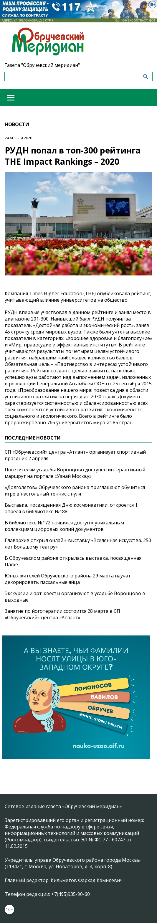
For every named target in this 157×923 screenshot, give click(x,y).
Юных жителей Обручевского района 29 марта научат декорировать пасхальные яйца (68, 578)
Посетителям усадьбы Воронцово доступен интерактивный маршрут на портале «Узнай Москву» (75, 472)
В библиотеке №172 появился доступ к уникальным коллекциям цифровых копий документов (64, 525)
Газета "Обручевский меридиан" (42, 65)
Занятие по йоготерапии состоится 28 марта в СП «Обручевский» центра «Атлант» (62, 614)
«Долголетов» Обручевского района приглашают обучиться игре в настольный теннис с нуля (75, 490)
